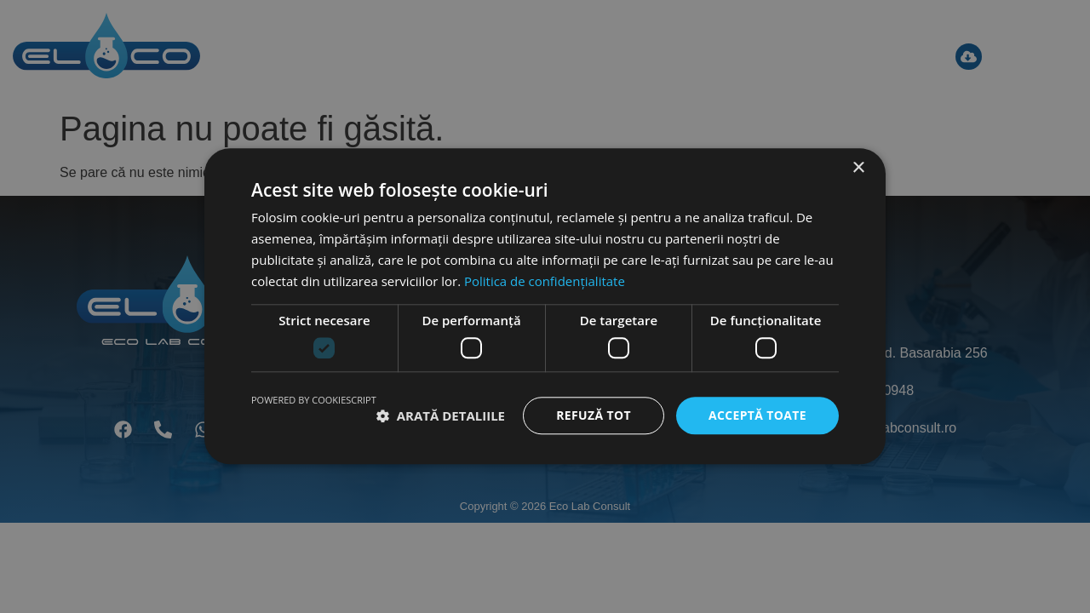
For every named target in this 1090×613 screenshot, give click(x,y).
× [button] (858, 168)
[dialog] (545, 306)
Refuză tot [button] (592, 415)
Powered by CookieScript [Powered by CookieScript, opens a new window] (313, 399)
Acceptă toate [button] (757, 415)
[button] (440, 415)
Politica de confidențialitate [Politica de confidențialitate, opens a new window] (544, 280)
